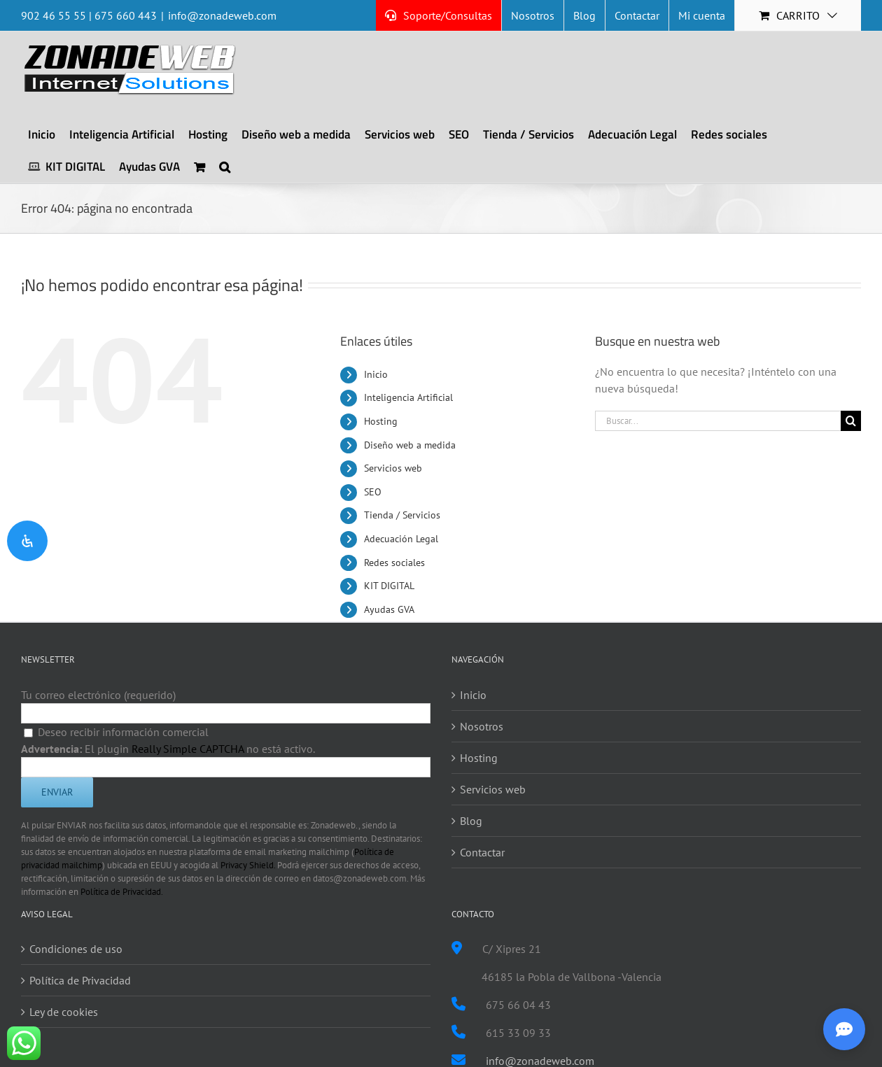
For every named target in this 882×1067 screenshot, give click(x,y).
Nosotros (481, 726)
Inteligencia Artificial (408, 397)
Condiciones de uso (75, 949)
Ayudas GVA (389, 609)
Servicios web (393, 468)
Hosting (381, 421)
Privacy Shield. (247, 865)
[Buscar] (851, 421)
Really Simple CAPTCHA (188, 749)
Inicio (376, 374)
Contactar (482, 852)
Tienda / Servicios (402, 515)
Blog (471, 821)
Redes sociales (394, 562)
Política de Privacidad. (121, 892)
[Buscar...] (718, 421)
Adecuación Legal (401, 538)
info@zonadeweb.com (222, 15)
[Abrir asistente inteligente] (844, 1029)
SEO (373, 492)
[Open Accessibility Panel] (27, 541)
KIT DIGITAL (389, 585)
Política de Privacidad (80, 980)
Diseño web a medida (410, 445)
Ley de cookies (63, 1012)
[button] (224, 166)
